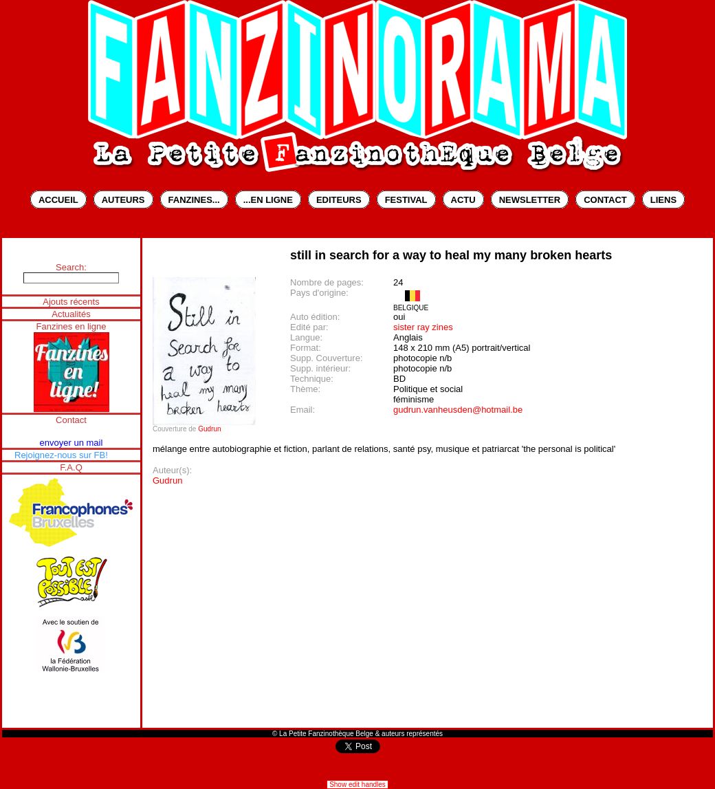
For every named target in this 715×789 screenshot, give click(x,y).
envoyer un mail (71, 442)
